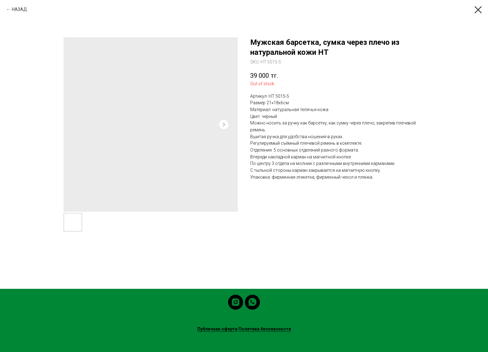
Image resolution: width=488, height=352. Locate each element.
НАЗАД (19, 9)
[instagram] (235, 302)
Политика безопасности (264, 328)
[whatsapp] (252, 302)
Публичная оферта (217, 328)
